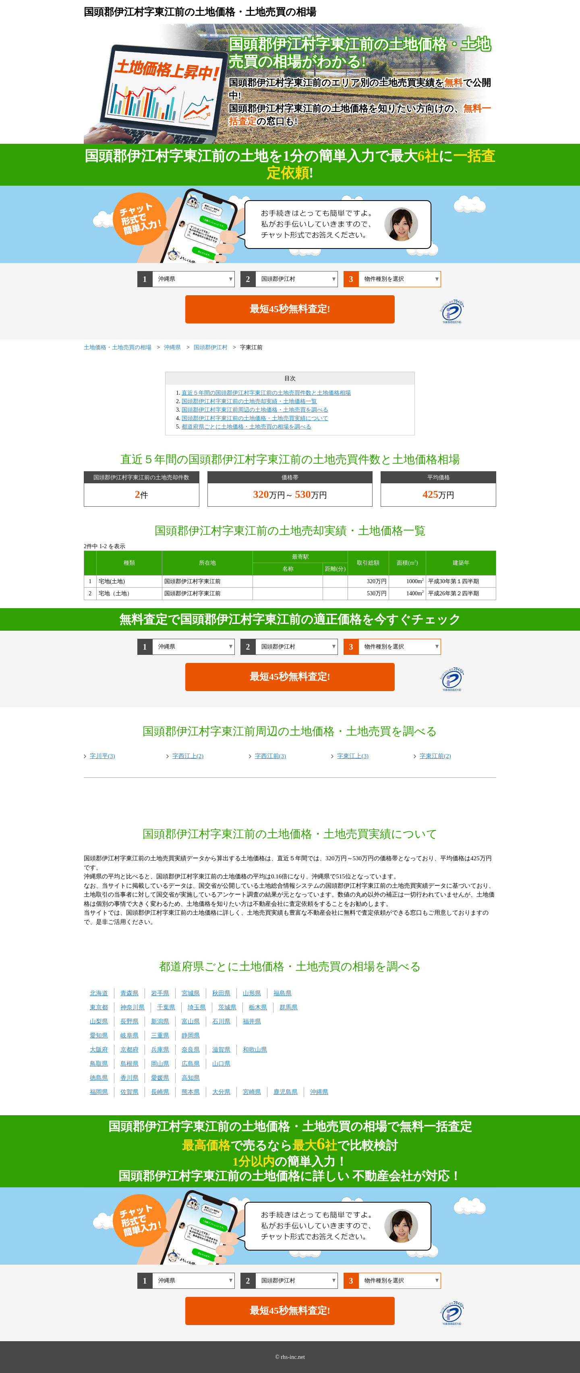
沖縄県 (319, 1092)
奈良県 (191, 1049)
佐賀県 (129, 1092)
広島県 (191, 1063)
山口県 (221, 1063)
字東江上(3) (353, 756)
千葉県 (166, 1007)
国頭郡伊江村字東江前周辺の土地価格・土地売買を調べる (255, 410)
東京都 (99, 1007)
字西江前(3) (270, 756)
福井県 (252, 1021)
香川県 (129, 1078)
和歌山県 (255, 1049)
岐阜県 (129, 1035)
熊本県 (191, 1092)
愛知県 (99, 1035)
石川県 (221, 1021)
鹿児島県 (285, 1092)
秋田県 (221, 993)
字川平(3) (102, 756)
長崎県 (160, 1092)
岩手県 (160, 993)
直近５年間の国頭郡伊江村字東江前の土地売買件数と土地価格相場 (266, 393)
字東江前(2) (435, 756)
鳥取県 (99, 1063)
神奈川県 (132, 1007)
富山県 (191, 1021)
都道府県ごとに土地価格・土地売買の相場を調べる (246, 427)
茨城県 (227, 1007)
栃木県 (258, 1007)
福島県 (282, 993)
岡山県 (160, 1063)
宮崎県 (252, 1092)
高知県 (191, 1078)
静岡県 (191, 1035)
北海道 (99, 993)
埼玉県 (197, 1007)
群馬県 (289, 1007)
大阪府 (99, 1049)
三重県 (160, 1035)
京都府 (129, 1049)
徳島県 (99, 1078)
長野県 (129, 1021)
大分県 (221, 1092)
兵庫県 (160, 1049)
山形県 (252, 993)
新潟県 (160, 1021)
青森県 (129, 993)
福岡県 (99, 1092)
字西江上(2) (188, 756)
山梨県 (99, 1021)
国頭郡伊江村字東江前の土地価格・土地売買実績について (255, 418)
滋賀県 (221, 1049)
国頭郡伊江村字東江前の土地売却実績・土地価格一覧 (249, 401)
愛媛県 (160, 1078)
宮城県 (191, 993)
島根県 (129, 1063)
